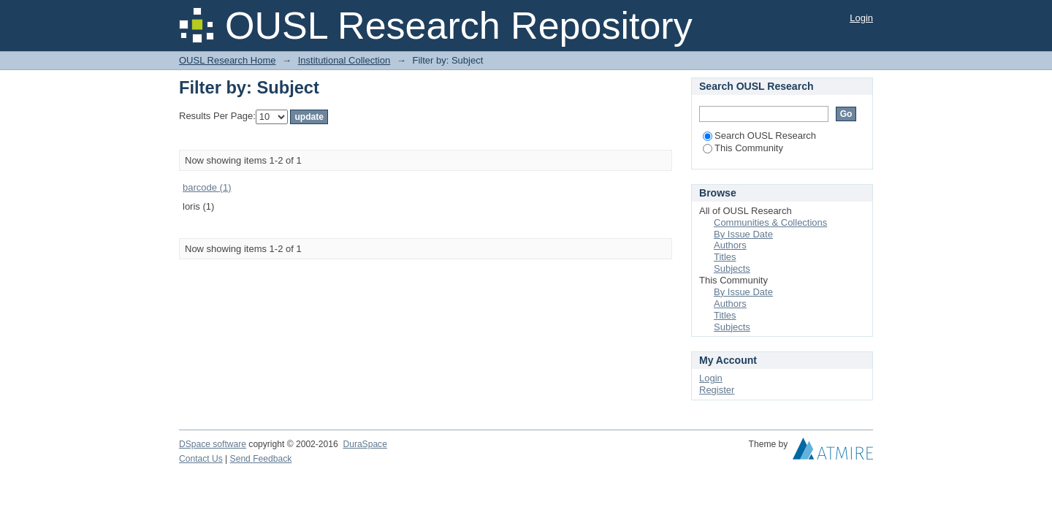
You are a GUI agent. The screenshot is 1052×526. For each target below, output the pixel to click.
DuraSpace (364, 444)
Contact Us (201, 459)
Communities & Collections (770, 222)
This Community (743, 147)
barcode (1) (207, 187)
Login (861, 17)
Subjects (732, 268)
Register (716, 389)
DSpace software (212, 444)
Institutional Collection (344, 60)
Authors (730, 245)
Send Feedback (261, 459)
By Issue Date (743, 234)
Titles (725, 256)
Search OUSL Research (759, 135)
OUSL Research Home (227, 60)
